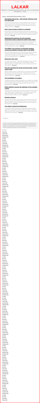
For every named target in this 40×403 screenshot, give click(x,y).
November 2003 (5, 352)
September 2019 (5, 196)
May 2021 (4, 179)
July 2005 (4, 335)
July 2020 (4, 187)
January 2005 (4, 340)
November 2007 (5, 312)
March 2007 (4, 319)
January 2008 (4, 311)
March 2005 (4, 339)
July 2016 (4, 227)
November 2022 (5, 164)
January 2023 (4, 163)
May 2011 (4, 278)
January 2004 (4, 350)
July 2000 (4, 385)
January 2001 (4, 380)
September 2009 (5, 294)
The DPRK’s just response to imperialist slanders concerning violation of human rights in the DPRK (19, 49)
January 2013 (4, 261)
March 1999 (4, 398)
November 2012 (5, 263)
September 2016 (5, 225)
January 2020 (4, 192)
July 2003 (4, 355)
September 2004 (5, 344)
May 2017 (4, 219)
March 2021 (4, 181)
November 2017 (5, 214)
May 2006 (4, 327)
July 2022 (4, 168)
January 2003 (4, 360)
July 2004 (4, 345)
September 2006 (5, 324)
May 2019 (4, 199)
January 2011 (4, 281)
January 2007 (4, 321)
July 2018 (4, 207)
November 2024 (5, 145)
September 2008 (5, 304)
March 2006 (4, 329)
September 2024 (5, 146)
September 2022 (5, 166)
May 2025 (4, 140)
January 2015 (4, 242)
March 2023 (4, 161)
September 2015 (5, 235)
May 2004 (4, 347)
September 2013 (5, 255)
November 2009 (5, 293)
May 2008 (4, 307)
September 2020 (5, 186)
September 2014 (5, 245)
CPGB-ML (23, 1)
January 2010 (4, 291)
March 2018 (4, 210)
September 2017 (5, 215)
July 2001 (4, 375)
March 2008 (4, 309)
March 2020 (4, 191)
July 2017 (4, 217)
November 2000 (5, 381)
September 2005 (5, 334)
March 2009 (4, 299)
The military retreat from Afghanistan (16, 106)
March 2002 (4, 368)
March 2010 (4, 289)
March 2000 (4, 388)
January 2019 (4, 202)
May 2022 (4, 169)
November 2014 (5, 243)
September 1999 (5, 393)
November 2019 (5, 194)
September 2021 (5, 176)
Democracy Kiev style (11, 59)
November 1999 (5, 391)
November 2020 (5, 184)
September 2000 (5, 383)
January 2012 (4, 271)
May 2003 (4, 357)
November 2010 (5, 283)
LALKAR (20, 7)
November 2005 (5, 332)
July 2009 (4, 296)
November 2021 (5, 174)
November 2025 (5, 135)
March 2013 (4, 260)
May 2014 (4, 248)
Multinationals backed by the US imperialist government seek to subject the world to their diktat (20, 39)
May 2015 (4, 238)
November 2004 (5, 342)
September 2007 (5, 314)
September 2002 (5, 363)
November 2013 (5, 253)
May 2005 (4, 337)
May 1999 (4, 396)
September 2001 (5, 373)
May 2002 (4, 367)
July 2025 (4, 138)
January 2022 (4, 173)
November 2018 (5, 204)
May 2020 (4, 189)
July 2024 (4, 148)
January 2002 (4, 370)
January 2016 (4, 232)
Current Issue (17, 1)
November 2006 (5, 322)
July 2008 (4, 306)
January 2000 (4, 390)
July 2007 (4, 316)
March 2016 (4, 230)
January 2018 (4, 212)
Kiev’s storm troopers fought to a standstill (17, 29)
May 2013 (4, 258)
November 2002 (5, 362)
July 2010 (4, 286)
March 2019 (4, 201)
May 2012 (4, 268)
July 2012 (4, 266)
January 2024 (4, 153)
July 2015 (4, 237)
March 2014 (4, 250)
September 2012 (5, 265)
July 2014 (4, 247)
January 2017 (4, 222)
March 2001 (4, 378)
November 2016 (5, 224)
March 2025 (4, 141)
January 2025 (4, 143)
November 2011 (5, 273)
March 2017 (4, 220)
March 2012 (4, 270)
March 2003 (4, 358)
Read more (17, 26)
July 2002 (4, 365)
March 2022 (4, 171)
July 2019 (4, 197)
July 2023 (4, 158)
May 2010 (4, 288)
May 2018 (4, 209)
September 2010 (5, 284)
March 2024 (4, 151)
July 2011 (4, 276)
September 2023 (5, 156)
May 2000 (4, 386)
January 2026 (4, 133)
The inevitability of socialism (13, 78)
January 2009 (4, 301)
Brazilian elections (10, 97)
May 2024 (4, 150)
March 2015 (4, 240)
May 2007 (4, 317)
